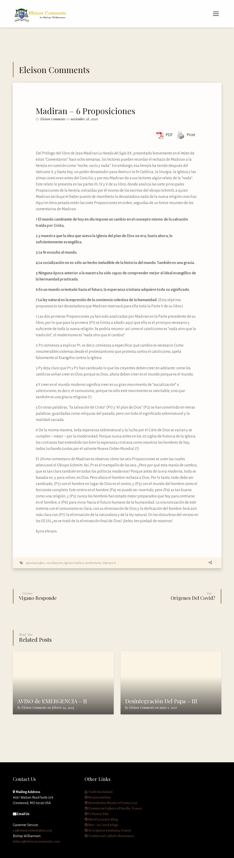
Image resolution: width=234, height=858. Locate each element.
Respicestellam (98, 797)
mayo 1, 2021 (168, 707)
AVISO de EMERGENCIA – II (52, 701)
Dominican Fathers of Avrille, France (113, 808)
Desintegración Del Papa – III (161, 701)
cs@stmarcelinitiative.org (32, 830)
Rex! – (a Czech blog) (101, 825)
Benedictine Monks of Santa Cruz (111, 803)
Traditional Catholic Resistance (109, 836)
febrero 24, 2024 (63, 707)
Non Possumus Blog (101, 819)
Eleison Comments (52, 119)
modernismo (93, 563)
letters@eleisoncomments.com (36, 841)
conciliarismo (54, 563)
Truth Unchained (99, 792)
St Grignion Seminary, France (108, 830)
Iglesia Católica (74, 563)
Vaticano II (109, 563)
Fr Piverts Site (97, 814)
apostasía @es (35, 563)
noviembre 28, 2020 (84, 119)
